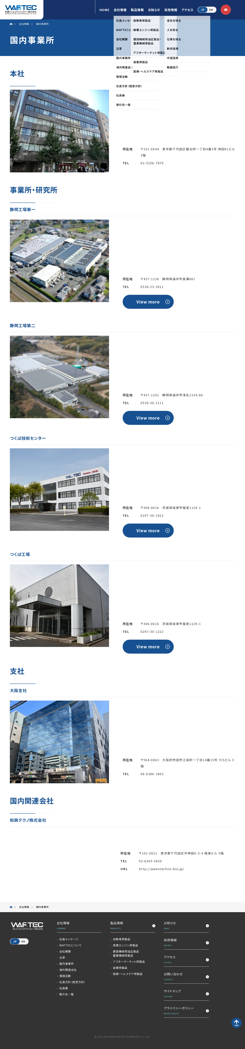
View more (148, 302)
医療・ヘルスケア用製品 (128, 974)
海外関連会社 (68, 970)
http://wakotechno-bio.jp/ (161, 869)
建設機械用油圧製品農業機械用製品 (126, 953)
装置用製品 (120, 968)
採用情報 (170, 9)
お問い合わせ (186, 977)
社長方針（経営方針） (72, 982)
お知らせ (154, 9)
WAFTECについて (70, 945)
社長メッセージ (68, 939)
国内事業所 (66, 964)
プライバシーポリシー (186, 1011)
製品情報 (137, 9)
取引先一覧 (66, 994)
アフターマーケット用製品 (129, 961)
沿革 (62, 957)
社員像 (63, 988)
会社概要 (65, 951)
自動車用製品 (121, 939)
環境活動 (65, 976)
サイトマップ (186, 994)
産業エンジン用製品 (125, 945)
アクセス (187, 9)
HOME (104, 9)
